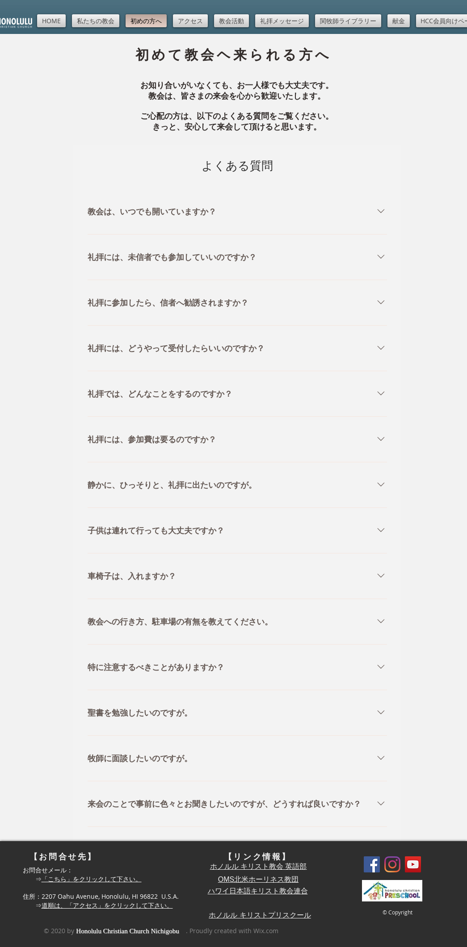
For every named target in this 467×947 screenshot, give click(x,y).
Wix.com (265, 930)
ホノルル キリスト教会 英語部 (258, 866)
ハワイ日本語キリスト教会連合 (258, 891)
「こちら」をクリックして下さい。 (92, 879)
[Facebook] (372, 864)
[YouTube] (413, 864)
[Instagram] (392, 864)
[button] (95, 20)
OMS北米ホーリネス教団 (258, 879)
